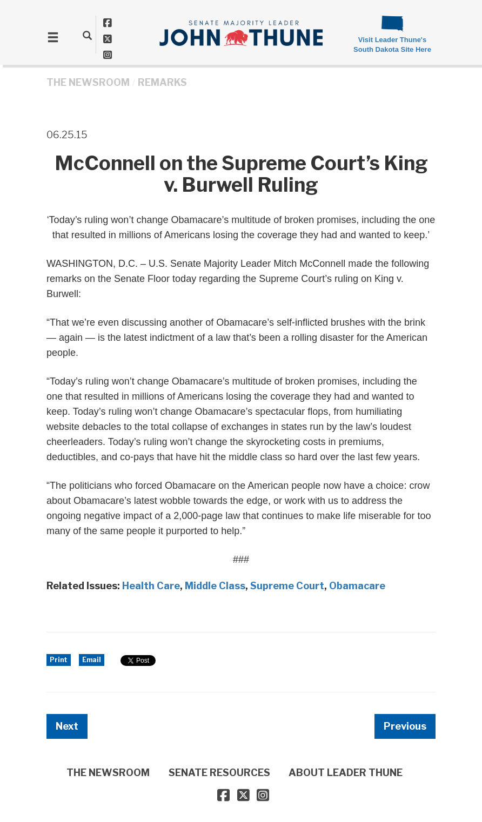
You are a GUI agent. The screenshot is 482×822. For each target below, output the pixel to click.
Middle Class (215, 585)
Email (91, 660)
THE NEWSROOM (88, 82)
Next (67, 726)
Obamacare (357, 585)
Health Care (151, 585)
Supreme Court (287, 585)
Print (59, 660)
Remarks (162, 82)
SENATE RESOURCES (219, 772)
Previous (405, 726)
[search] (87, 35)
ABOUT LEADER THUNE (346, 772)
